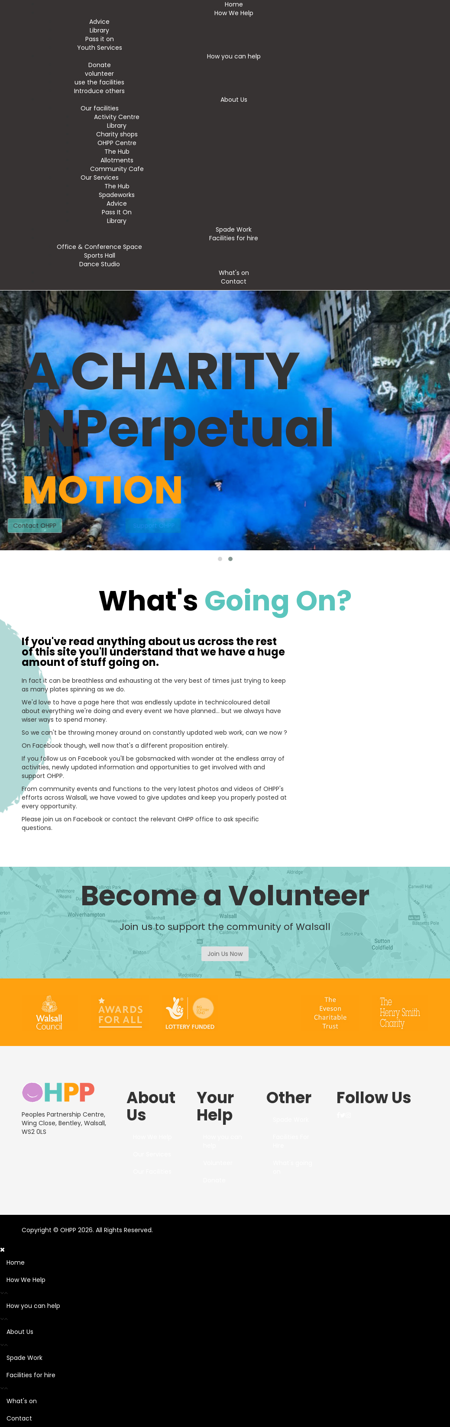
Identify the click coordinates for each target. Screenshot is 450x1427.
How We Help (233, 13)
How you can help (234, 56)
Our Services (100, 177)
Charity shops (117, 134)
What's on (234, 272)
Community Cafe (117, 169)
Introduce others (99, 91)
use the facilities (99, 82)
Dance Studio (99, 264)
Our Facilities (152, 1171)
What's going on (292, 1167)
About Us (233, 99)
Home (234, 4)
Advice (99, 21)
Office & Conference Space (99, 246)
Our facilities (100, 108)
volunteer (99, 73)
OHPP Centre (116, 143)
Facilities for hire (233, 238)
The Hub (116, 151)
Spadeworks (117, 194)
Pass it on (99, 39)
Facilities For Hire (291, 1141)
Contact (233, 281)
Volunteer (218, 1163)
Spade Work (234, 229)
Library (99, 30)
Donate (99, 65)
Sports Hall (99, 255)
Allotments (116, 160)
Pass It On (117, 212)
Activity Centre (116, 117)
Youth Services (99, 47)
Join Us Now (225, 953)
